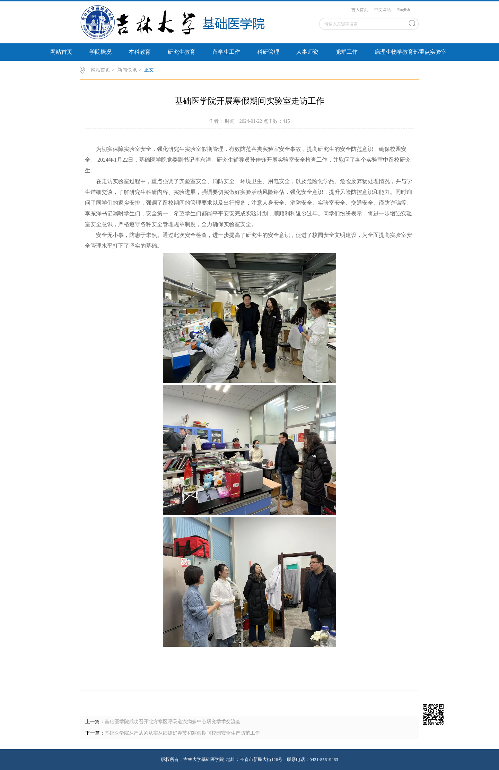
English (403, 9)
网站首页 (61, 52)
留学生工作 (226, 52)
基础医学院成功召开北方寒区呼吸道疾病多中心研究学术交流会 (172, 721)
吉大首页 (359, 9)
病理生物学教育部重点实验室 (411, 52)
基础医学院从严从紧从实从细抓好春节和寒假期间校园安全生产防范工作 (182, 733)
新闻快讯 (127, 69)
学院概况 (100, 52)
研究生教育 (181, 52)
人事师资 (307, 52)
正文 (149, 69)
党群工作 (346, 52)
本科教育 (140, 52)
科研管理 (268, 52)
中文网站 (382, 9)
